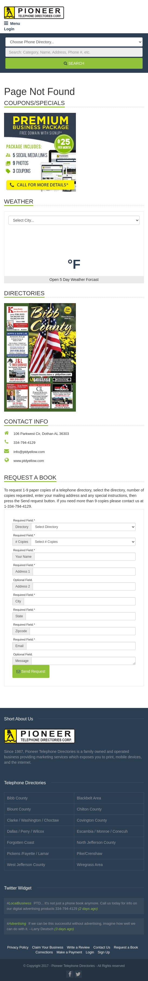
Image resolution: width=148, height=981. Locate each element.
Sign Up (104, 952)
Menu (12, 23)
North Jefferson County (96, 842)
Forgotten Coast (20, 842)
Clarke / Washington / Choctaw (33, 820)
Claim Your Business (47, 947)
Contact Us (101, 947)
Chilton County (89, 809)
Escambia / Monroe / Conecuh (102, 831)
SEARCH (74, 63)
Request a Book (126, 947)
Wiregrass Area (90, 864)
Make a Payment (69, 952)
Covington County (92, 820)
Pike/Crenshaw (89, 853)
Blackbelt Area (89, 798)
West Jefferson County (26, 864)
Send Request (30, 671)
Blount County (19, 809)
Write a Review (78, 947)
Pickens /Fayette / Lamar (28, 853)
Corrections (44, 952)
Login (9, 29)
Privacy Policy (17, 947)
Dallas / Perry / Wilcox (25, 831)
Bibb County (17, 798)
